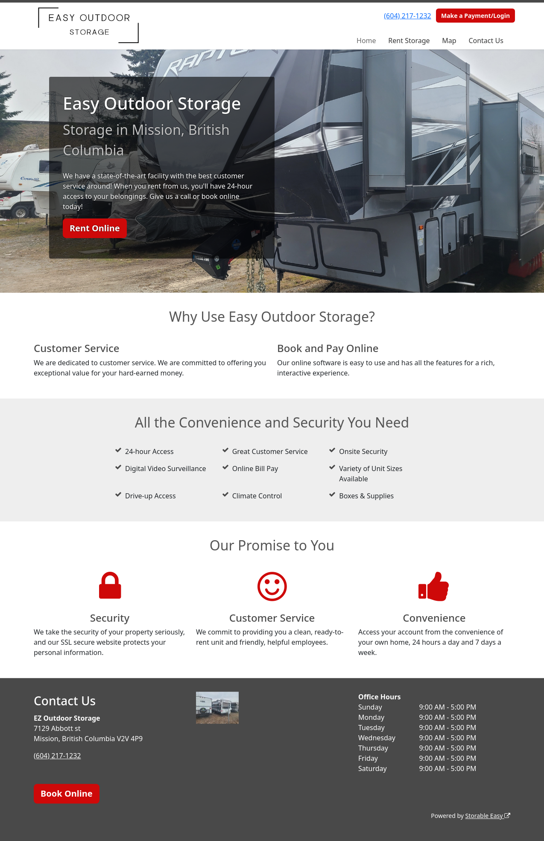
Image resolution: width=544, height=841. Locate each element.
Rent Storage (409, 40)
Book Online (67, 793)
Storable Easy (487, 816)
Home (366, 40)
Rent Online (95, 228)
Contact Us (485, 40)
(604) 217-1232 (407, 15)
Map (449, 40)
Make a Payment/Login (475, 16)
